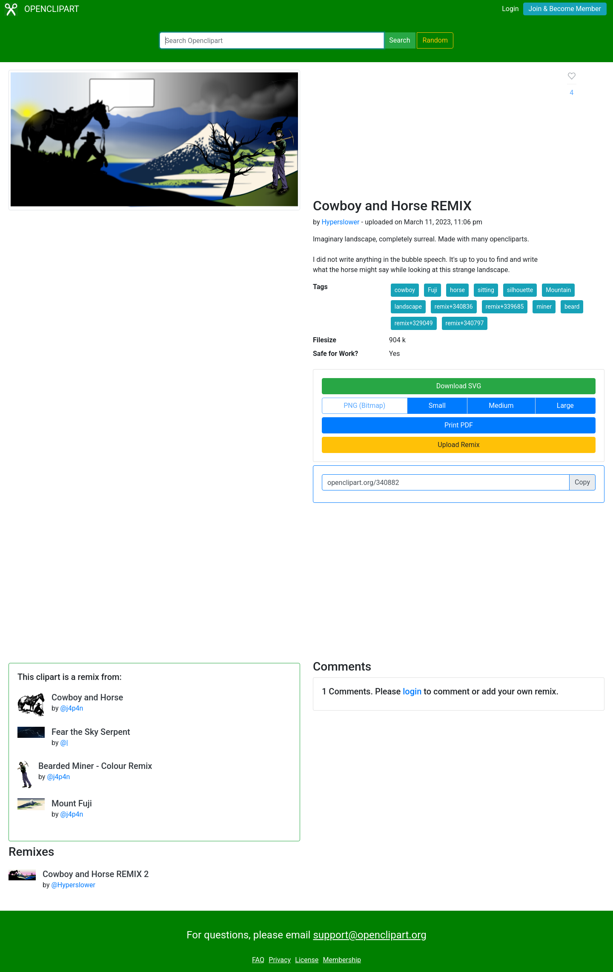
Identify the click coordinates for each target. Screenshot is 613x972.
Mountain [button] (558, 290)
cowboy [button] (405, 290)
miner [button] (544, 306)
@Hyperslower (73, 885)
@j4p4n (71, 708)
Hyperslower (340, 222)
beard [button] (571, 306)
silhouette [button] (520, 290)
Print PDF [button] (458, 425)
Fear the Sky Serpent (91, 732)
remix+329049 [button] (414, 323)
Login (510, 9)
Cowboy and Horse (87, 697)
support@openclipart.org (369, 935)
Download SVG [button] (458, 386)
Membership (342, 960)
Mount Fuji (72, 803)
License (306, 960)
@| (64, 743)
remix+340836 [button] (454, 306)
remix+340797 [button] (465, 323)
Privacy (280, 960)
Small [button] (437, 405)
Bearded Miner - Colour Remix (95, 766)
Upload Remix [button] (458, 445)
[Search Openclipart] (272, 40)
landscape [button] (408, 306)
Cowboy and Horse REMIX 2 (96, 874)
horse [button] (457, 290)
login (412, 691)
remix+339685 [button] (505, 306)
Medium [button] (501, 405)
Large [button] (565, 405)
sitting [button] (486, 290)
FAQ (258, 960)
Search (399, 40)
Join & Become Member (565, 9)
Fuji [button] (432, 290)
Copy (582, 482)
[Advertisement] (433, 133)
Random (435, 40)
